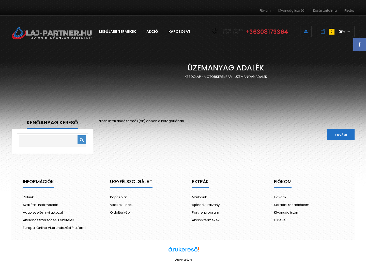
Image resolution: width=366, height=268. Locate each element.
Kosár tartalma (325, 10)
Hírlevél (280, 220)
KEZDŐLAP (193, 76)
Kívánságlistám (286, 212)
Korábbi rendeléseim (291, 204)
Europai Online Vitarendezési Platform (54, 227)
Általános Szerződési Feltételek (48, 220)
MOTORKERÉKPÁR (218, 76)
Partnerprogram (205, 212)
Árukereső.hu (183, 259)
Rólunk (28, 197)
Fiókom (265, 10)
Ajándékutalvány (206, 204)
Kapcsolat (118, 197)
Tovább (341, 135)
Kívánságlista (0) (292, 10)
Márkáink (199, 197)
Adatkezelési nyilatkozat (43, 212)
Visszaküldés (121, 204)
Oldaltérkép (120, 212)
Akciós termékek (206, 220)
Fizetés (349, 10)
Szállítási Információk (40, 204)
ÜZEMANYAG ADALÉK (251, 76)
